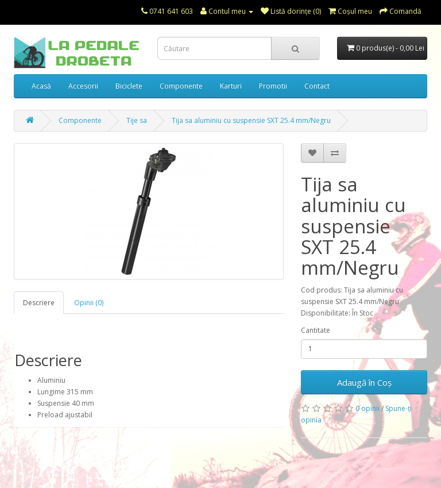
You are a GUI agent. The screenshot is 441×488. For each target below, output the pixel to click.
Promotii (273, 86)
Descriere (39, 303)
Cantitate (315, 330)
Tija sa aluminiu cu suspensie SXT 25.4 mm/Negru (251, 120)
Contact (317, 86)
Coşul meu (350, 11)
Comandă (400, 11)
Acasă (41, 86)
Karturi (231, 86)
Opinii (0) (88, 303)
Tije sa (136, 120)
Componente (181, 86)
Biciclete (128, 86)
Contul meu (226, 11)
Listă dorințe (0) (291, 11)
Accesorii (83, 86)
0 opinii (367, 408)
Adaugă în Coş (364, 382)
